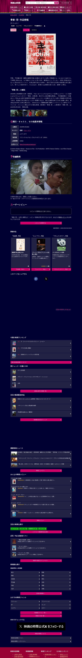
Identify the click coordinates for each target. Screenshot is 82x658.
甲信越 (13, 582)
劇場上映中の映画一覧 (40, 391)
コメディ (13, 608)
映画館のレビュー (34, 656)
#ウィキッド (23, 528)
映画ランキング (65, 7)
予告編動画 (41, 10)
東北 (43, 579)
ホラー (43, 608)
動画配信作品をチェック (40, 419)
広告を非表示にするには (63, 309)
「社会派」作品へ (20, 269)
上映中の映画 (28, 7)
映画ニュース (28, 10)
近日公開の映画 (53, 7)
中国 (12, 585)
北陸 (43, 582)
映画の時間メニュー (16, 7)
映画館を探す (16, 10)
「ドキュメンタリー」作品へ (61, 269)
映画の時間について (40, 633)
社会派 (12, 25)
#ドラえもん (14, 528)
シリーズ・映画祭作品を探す (40, 532)
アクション (14, 601)
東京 (12, 572)
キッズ (43, 604)
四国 (43, 585)
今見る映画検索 (65, 3)
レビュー (25, 30)
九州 (12, 588)
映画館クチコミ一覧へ (40, 612)
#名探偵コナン (32, 528)
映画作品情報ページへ (17, 638)
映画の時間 (13, 15)
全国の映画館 (33, 654)
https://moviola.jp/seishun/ (28, 144)
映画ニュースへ (40, 470)
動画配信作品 (53, 10)
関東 (43, 572)
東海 (43, 575)
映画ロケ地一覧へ (40, 615)
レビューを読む (65, 10)
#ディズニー (41, 528)
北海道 (13, 579)
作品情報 (21, 15)
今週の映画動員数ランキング (18, 362)
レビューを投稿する (40, 223)
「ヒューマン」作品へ (40, 269)
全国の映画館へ (40, 593)
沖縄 (43, 588)
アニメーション (46, 601)
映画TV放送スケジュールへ (40, 560)
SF (12, 604)
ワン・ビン (27, 130)
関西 (12, 575)
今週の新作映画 (41, 7)
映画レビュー (40, 520)
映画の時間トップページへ (18, 641)
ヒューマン (19, 25)
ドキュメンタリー (28, 25)
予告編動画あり (38, 25)
